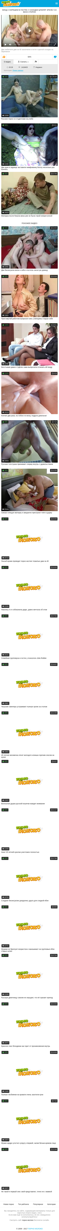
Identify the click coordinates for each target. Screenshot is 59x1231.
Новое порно (8, 1204)
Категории (51, 1204)
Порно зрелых (17, 70)
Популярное (38, 1204)
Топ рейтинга (23, 1204)
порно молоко (27, 1220)
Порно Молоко (35, 1229)
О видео (7, 62)
